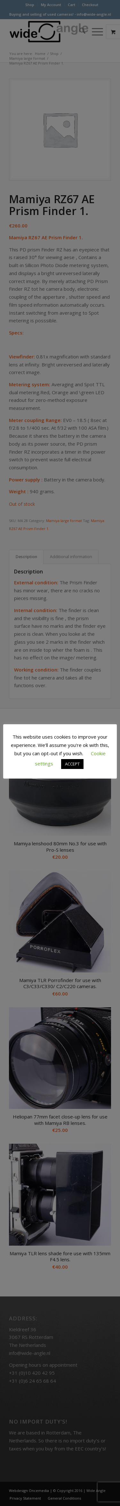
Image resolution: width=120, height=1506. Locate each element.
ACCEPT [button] (72, 764)
